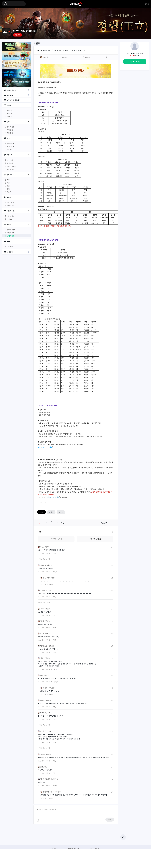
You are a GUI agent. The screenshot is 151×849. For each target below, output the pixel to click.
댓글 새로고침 (112, 531)
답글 (54, 553)
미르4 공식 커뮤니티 (75, 4)
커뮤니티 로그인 (135, 62)
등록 (109, 819)
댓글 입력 (104, 522)
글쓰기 (123, 837)
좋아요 (40, 522)
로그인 (147, 4)
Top (123, 832)
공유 (62, 523)
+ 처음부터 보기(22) (95, 539)
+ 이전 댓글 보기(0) (56, 539)
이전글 (51, 512)
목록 (41, 512)
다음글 (61, 512)
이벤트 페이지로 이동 (45, 447)
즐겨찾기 (51, 523)
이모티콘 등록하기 (38, 820)
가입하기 (18, 35)
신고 (112, 547)
